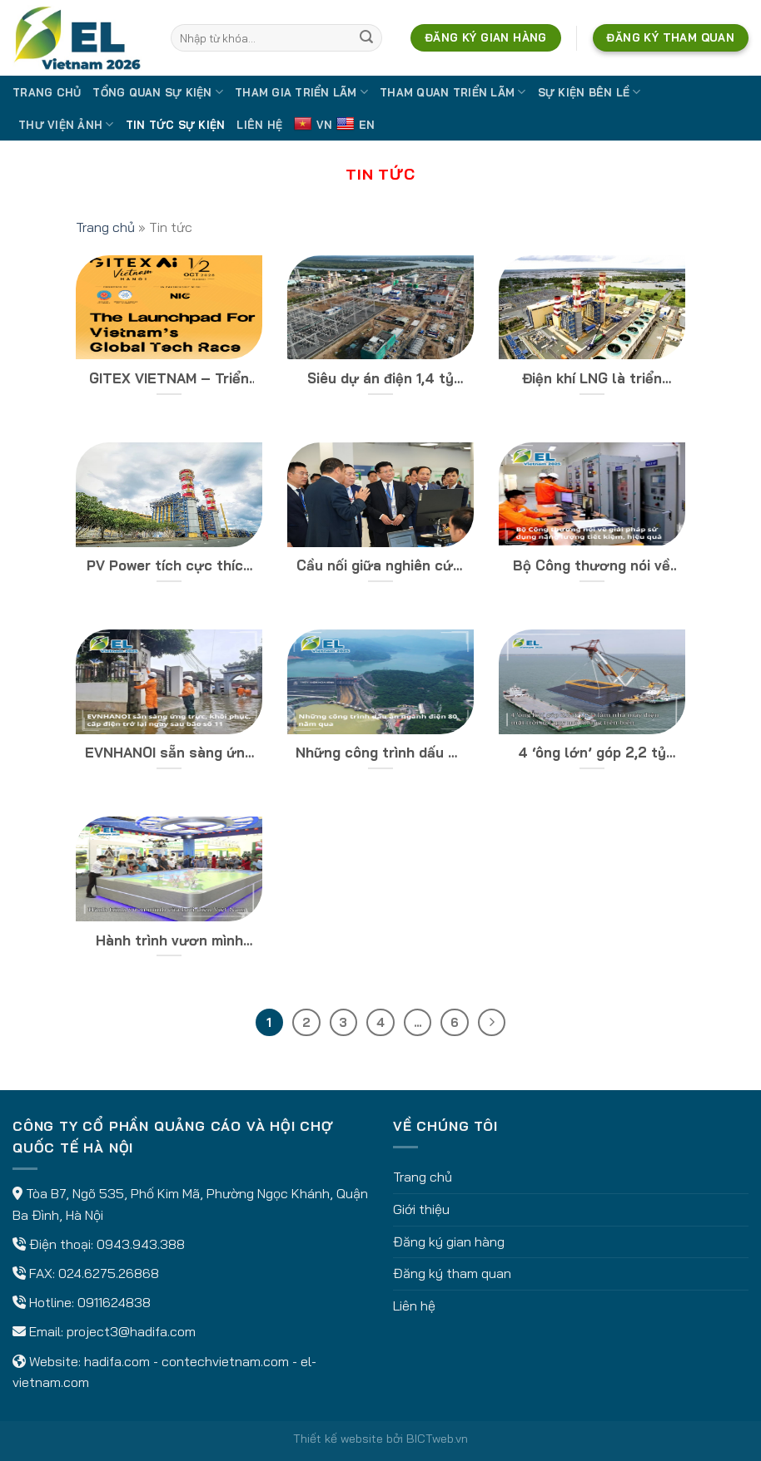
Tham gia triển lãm (301, 92)
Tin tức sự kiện (176, 124)
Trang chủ (46, 92)
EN (356, 124)
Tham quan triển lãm (452, 92)
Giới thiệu (421, 1209)
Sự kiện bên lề (589, 92)
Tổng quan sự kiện (157, 92)
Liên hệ (259, 124)
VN (313, 124)
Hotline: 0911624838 (90, 1302)
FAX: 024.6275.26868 (94, 1273)
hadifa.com (117, 1361)
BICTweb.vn (437, 1438)
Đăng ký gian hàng (449, 1241)
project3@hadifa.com (131, 1331)
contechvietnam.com (225, 1361)
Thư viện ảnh (66, 124)
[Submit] (366, 38)
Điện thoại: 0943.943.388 (107, 1244)
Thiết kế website (338, 1438)
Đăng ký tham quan (452, 1273)
